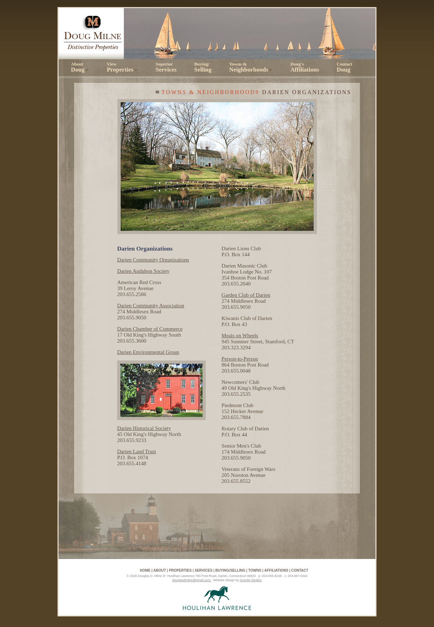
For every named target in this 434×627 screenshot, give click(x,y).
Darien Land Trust (136, 451)
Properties (180, 570)
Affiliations (276, 570)
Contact (344, 67)
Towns (254, 570)
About (80, 67)
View (122, 67)
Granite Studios (251, 580)
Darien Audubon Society (143, 271)
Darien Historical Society (144, 428)
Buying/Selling (230, 570)
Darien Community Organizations (153, 260)
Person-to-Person (240, 359)
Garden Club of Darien (246, 295)
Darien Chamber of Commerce (149, 329)
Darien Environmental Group (148, 352)
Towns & (251, 67)
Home (145, 570)
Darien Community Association (150, 305)
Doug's (304, 67)
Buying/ (202, 67)
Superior (166, 67)
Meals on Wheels (240, 335)
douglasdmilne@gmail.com (191, 580)
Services (203, 570)
